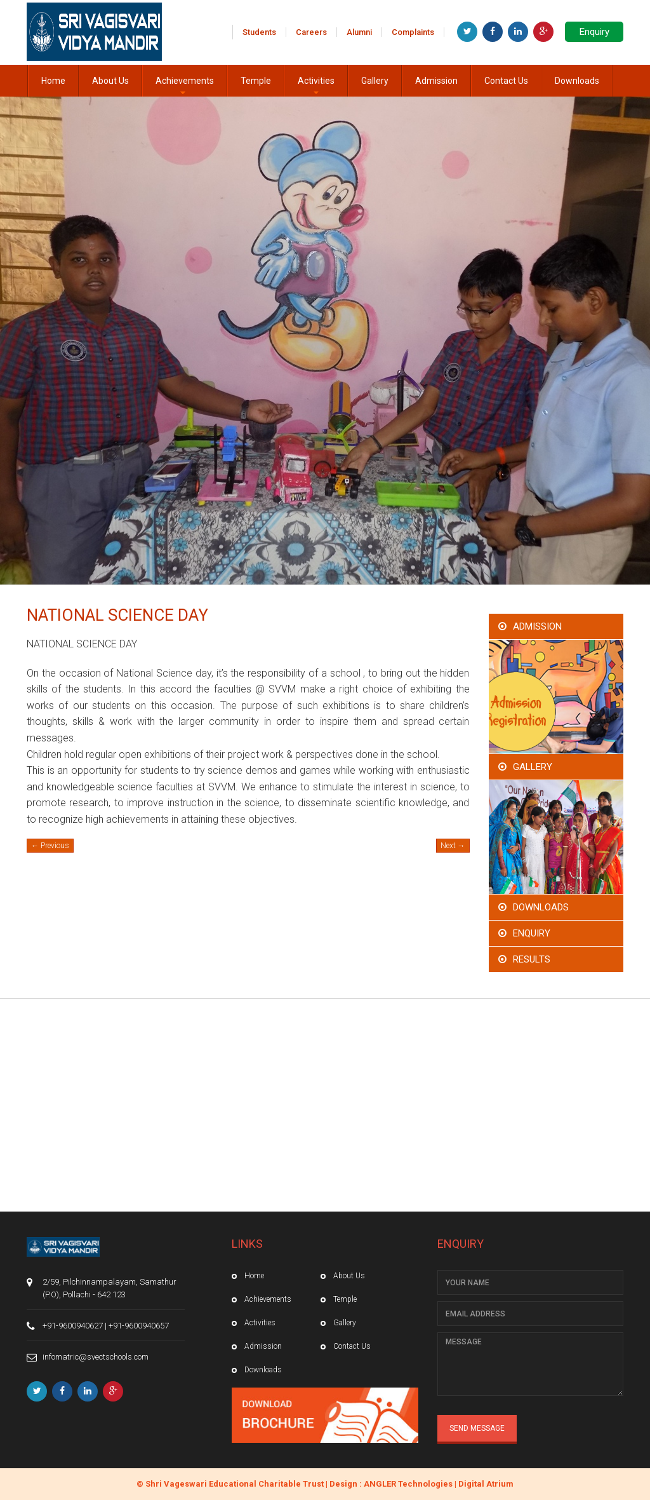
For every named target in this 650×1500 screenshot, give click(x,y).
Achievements (185, 86)
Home (53, 81)
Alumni (359, 32)
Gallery (374, 81)
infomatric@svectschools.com (96, 1356)
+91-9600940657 (139, 1325)
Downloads (577, 81)
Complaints (413, 32)
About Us (110, 81)
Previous (50, 845)
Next (453, 845)
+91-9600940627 (73, 1325)
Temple (256, 81)
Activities (316, 86)
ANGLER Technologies (408, 1484)
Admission (436, 81)
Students (259, 32)
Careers (311, 32)
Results (531, 959)
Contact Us (506, 81)
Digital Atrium (486, 1484)
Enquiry (594, 31)
